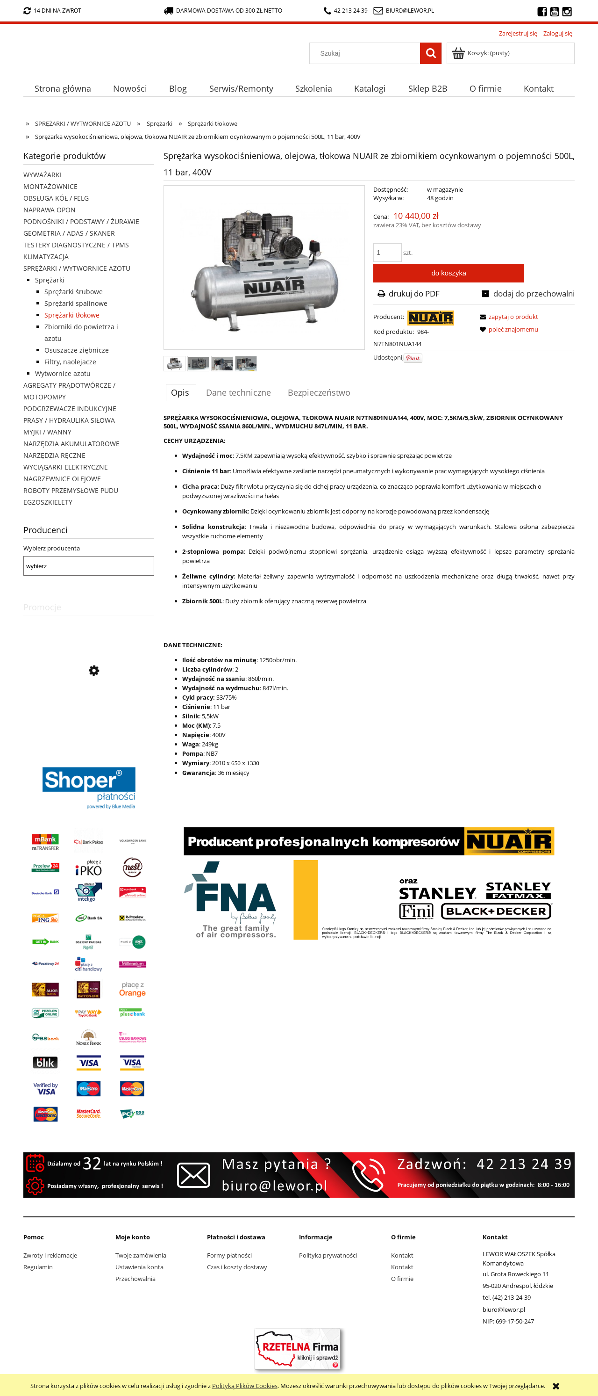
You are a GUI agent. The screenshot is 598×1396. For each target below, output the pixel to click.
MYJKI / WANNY (47, 431)
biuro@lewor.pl (410, 10)
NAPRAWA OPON (49, 209)
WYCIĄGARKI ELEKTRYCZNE (65, 467)
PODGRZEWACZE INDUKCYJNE (69, 408)
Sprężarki (49, 279)
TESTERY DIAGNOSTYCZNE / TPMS (76, 244)
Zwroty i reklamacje (50, 1255)
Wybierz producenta (51, 548)
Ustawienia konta (139, 1267)
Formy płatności (229, 1255)
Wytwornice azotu (63, 373)
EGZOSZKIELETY (47, 502)
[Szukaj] (430, 53)
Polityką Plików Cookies (245, 1386)
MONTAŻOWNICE (50, 186)
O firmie (402, 1278)
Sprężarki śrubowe (73, 291)
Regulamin (38, 1267)
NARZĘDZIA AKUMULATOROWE (71, 443)
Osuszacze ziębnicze (76, 350)
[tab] (181, 392)
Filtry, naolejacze (70, 361)
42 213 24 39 (346, 10)
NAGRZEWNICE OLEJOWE (62, 478)
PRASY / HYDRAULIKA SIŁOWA (69, 420)
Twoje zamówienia (140, 1255)
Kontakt (402, 1255)
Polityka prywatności (328, 1255)
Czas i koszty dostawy (237, 1267)
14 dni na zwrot (52, 10)
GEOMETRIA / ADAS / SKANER (69, 233)
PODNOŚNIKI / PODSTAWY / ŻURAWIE (81, 221)
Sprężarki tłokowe (72, 315)
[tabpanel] (369, 677)
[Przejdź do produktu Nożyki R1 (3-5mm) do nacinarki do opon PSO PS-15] (88, 713)
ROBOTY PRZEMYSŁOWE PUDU (70, 490)
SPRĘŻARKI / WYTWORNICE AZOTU (76, 268)
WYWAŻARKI (42, 174)
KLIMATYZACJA (46, 256)
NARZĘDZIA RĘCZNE (54, 455)
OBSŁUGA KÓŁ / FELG (56, 198)
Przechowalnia (135, 1278)
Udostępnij (388, 357)
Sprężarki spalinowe (75, 303)
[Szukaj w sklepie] (366, 53)
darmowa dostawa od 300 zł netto (223, 10)
